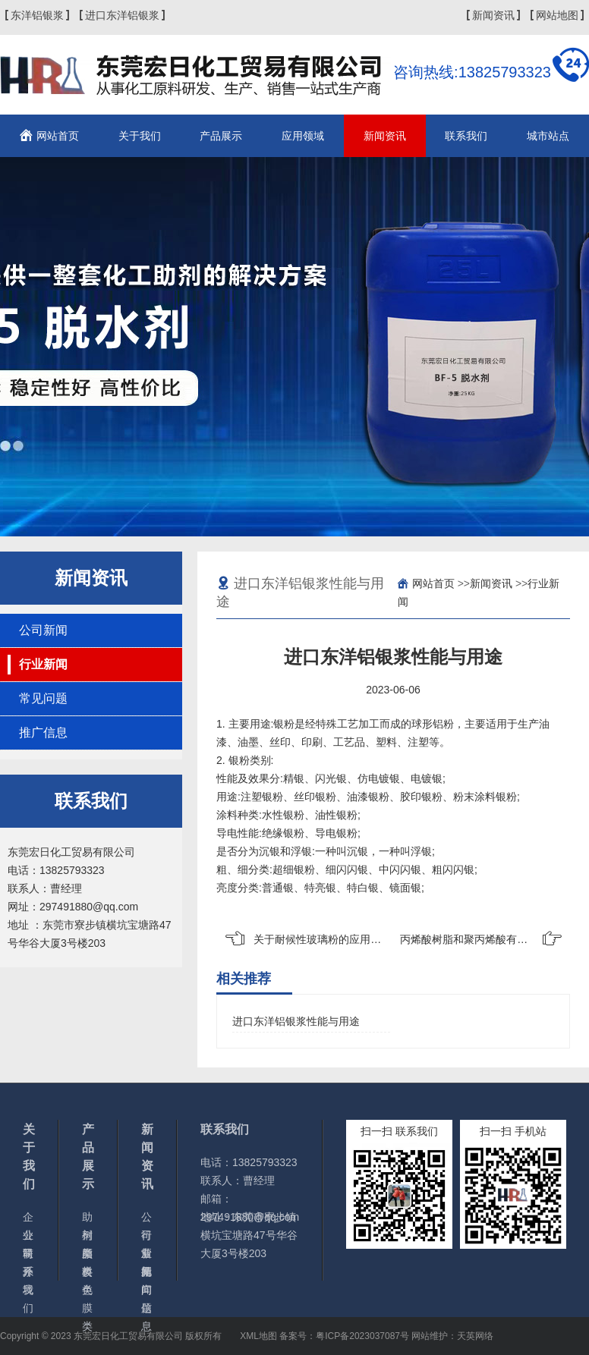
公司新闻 (43, 630)
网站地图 (557, 15)
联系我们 (466, 136)
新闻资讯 (493, 15)
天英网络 (475, 1336)
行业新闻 (43, 664)
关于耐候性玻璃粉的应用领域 (323, 939)
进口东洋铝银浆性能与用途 (296, 1021)
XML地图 (258, 1336)
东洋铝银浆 (37, 15)
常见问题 (43, 698)
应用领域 (303, 136)
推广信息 (43, 732)
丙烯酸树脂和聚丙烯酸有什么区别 (479, 939)
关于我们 (139, 136)
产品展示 (221, 136)
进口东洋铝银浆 (122, 15)
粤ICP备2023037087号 (362, 1336)
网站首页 (57, 136)
